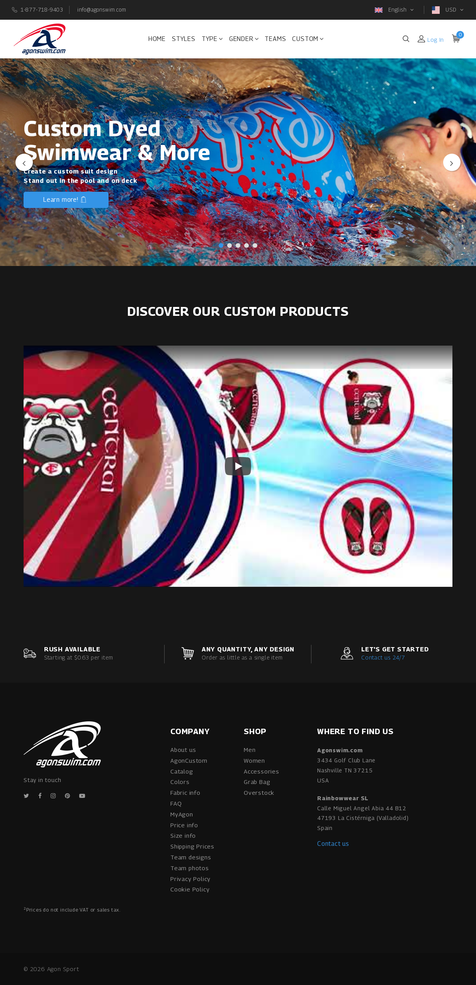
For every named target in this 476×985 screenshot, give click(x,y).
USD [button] (445, 10)
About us (183, 749)
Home (157, 39)
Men (249, 749)
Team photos (189, 867)
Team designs (190, 857)
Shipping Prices (192, 846)
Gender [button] (244, 39)
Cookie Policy (189, 889)
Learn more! (65, 200)
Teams (275, 39)
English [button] (391, 10)
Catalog (181, 771)
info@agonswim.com (101, 9)
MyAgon (181, 814)
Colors (180, 781)
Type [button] (212, 39)
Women (254, 760)
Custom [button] (308, 39)
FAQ (176, 803)
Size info (183, 835)
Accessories (261, 771)
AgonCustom (188, 760)
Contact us (333, 843)
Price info (184, 824)
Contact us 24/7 (383, 657)
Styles (184, 39)
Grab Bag (257, 781)
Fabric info (185, 792)
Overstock (259, 792)
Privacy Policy (190, 878)
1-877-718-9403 (41, 9)
